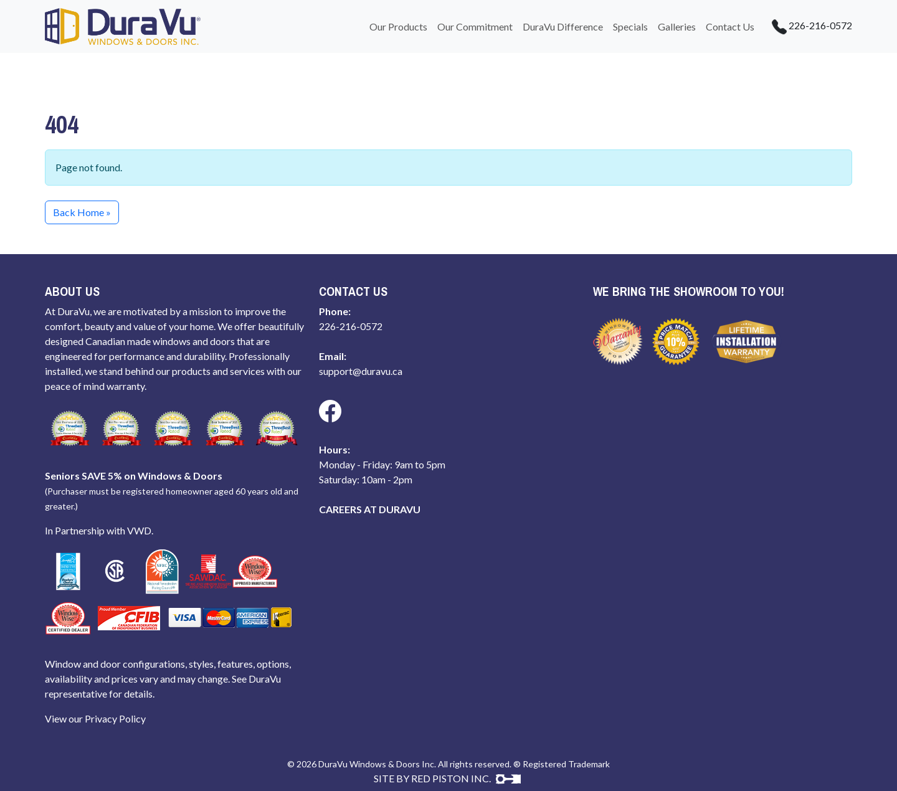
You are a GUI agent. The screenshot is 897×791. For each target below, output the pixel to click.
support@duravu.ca (360, 371)
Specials (630, 26)
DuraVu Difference (563, 26)
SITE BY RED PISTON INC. (447, 778)
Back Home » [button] (82, 212)
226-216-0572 (805, 27)
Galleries (677, 26)
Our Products (398, 26)
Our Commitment (475, 26)
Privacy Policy (115, 718)
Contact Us (730, 26)
